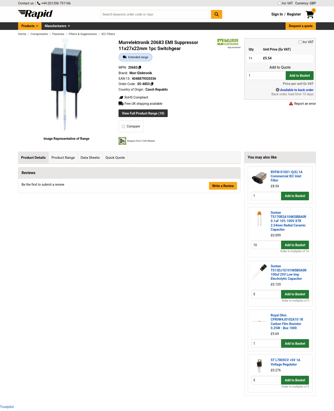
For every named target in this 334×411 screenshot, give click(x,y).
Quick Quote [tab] (115, 158)
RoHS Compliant (133, 97)
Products (28, 26)
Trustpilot (7, 407)
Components (39, 34)
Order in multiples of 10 (294, 251)
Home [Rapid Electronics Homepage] (22, 34)
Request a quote (301, 26)
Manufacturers (55, 26)
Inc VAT (285, 3)
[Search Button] (216, 14)
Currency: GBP (305, 3)
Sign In (277, 14)
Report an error (302, 103)
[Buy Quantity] (266, 75)
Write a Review (223, 258)
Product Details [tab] (33, 158)
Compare (131, 126)
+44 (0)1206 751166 (54, 3)
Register (294, 14)
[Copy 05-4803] (152, 84)
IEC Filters (108, 34)
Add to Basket (299, 75)
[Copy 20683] (139, 67)
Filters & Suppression (83, 34)
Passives (58, 34)
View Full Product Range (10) (143, 113)
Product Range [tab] (63, 158)
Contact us (26, 3)
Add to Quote (280, 67)
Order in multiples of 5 (295, 300)
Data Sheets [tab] (90, 158)
